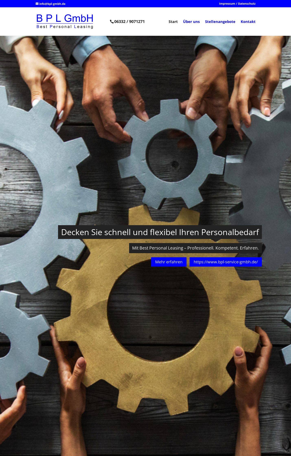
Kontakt (248, 22)
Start (173, 22)
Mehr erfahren (168, 262)
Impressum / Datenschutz (237, 3)
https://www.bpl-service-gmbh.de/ (226, 262)
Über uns (191, 22)
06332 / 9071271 (129, 21)
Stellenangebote (220, 22)
